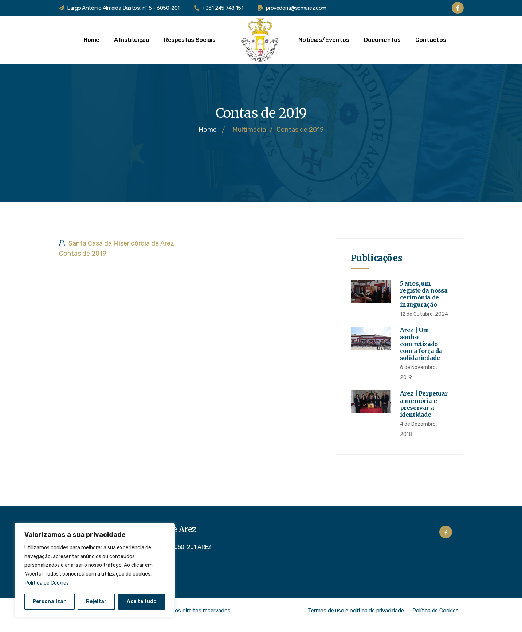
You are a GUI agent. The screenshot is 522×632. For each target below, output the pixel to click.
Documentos (382, 39)
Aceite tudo (142, 601)
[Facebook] (458, 8)
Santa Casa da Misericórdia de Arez (121, 243)
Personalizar (49, 601)
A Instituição (131, 39)
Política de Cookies (47, 583)
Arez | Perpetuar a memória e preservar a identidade (424, 404)
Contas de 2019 (82, 254)
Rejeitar (96, 601)
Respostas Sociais (193, 39)
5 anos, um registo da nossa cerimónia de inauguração (424, 294)
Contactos (430, 39)
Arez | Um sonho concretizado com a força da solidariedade (421, 344)
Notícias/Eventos (323, 39)
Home (91, 39)
